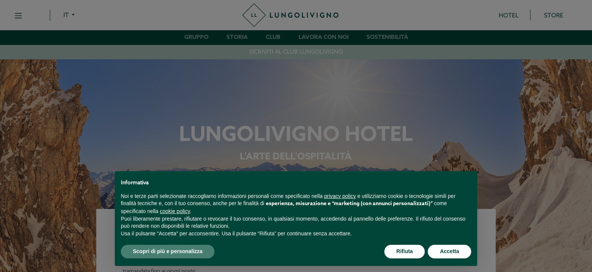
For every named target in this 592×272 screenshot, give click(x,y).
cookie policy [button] (175, 211)
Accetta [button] (449, 251)
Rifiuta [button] (404, 251)
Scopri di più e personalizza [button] (167, 251)
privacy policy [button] (340, 196)
